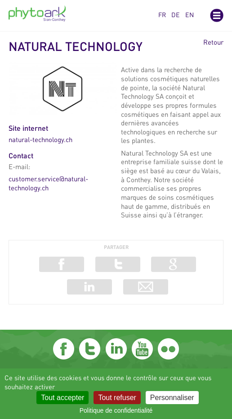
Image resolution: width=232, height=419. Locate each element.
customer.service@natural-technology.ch (48, 183)
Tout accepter (62, 397)
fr (162, 14)
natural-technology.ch (40, 139)
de (175, 14)
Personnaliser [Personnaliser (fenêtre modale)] (172, 397)
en (189, 14)
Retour (213, 42)
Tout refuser (117, 397)
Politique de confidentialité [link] (116, 410)
